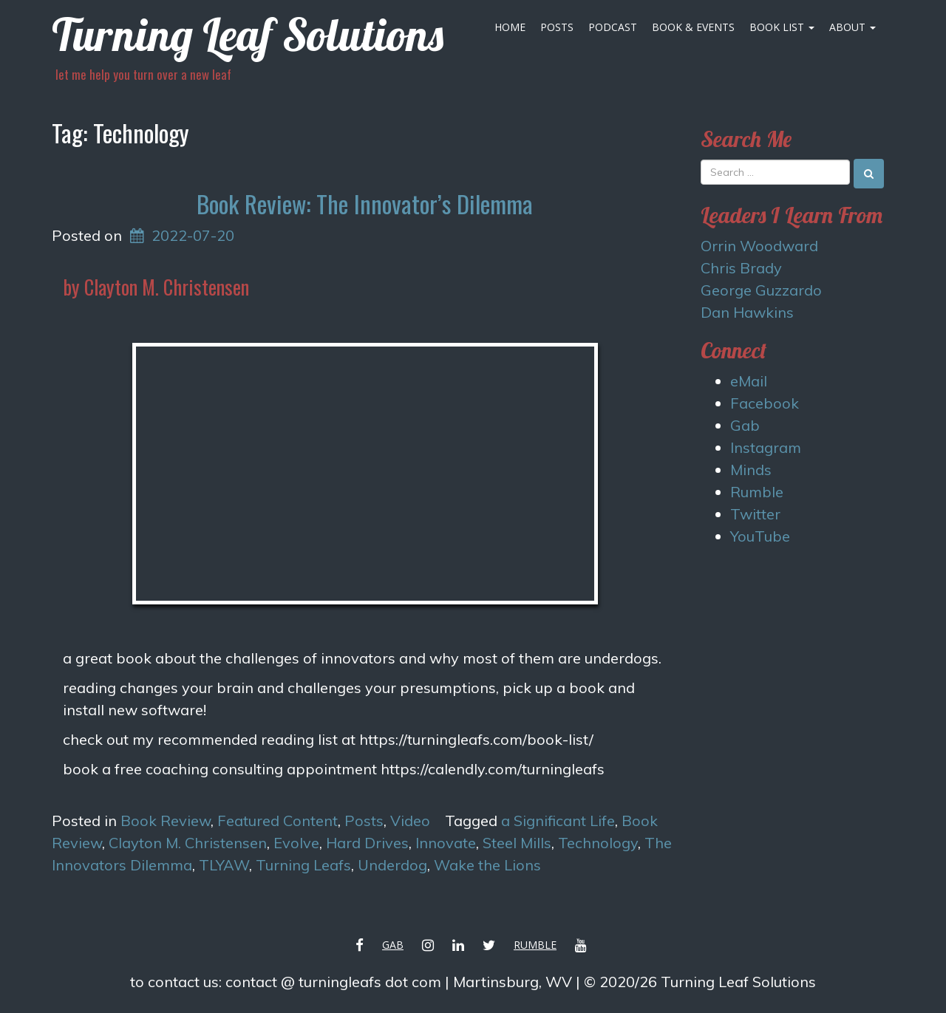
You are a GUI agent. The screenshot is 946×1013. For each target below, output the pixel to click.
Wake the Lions (487, 865)
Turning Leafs (303, 865)
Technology (598, 842)
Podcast (612, 27)
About (852, 27)
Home (509, 27)
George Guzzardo (761, 290)
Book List (781, 27)
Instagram (765, 447)
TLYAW (224, 865)
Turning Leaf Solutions (247, 34)
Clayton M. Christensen (188, 842)
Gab (745, 425)
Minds (751, 469)
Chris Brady (741, 268)
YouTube (760, 536)
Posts (557, 27)
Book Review (165, 820)
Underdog (392, 865)
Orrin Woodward (759, 245)
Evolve (296, 842)
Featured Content (277, 820)
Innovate (445, 842)
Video (410, 820)
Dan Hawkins (747, 312)
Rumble (756, 491)
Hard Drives (367, 842)
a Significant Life (558, 820)
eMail (748, 381)
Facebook (764, 403)
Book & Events (693, 27)
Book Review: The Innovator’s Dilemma (365, 203)
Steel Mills (517, 842)
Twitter (755, 514)
